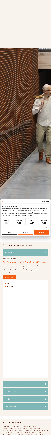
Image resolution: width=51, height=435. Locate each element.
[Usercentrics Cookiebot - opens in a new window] (43, 201)
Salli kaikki (41, 232)
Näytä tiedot (44, 227)
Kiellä (9, 232)
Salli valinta (25, 232)
